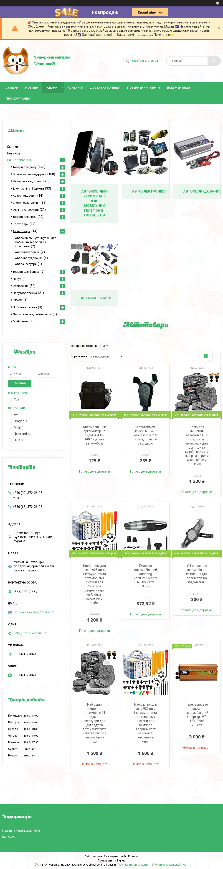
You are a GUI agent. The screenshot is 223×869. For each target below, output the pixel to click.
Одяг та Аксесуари (26, 209)
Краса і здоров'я (24, 195)
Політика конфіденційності (21, 830)
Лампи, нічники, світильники (32, 314)
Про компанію (18, 98)
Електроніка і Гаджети (28, 188)
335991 (17, 300)
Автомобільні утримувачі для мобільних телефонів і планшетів (94, 203)
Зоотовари (20, 224)
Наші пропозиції (19, 160)
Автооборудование (201, 191)
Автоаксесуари (96, 298)
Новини (31, 87)
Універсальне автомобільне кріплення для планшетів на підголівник (197, 574)
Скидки (12, 87)
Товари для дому (24, 167)
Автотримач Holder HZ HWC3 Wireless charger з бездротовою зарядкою (145, 435)
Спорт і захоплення (26, 202)
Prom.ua (133, 856)
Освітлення (20, 286)
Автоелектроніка (149, 191)
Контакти (75, 87)
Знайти (20, 383)
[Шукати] (214, 61)
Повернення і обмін (143, 87)
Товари (51, 87)
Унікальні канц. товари (28, 181)
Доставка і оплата (105, 87)
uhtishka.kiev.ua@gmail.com (34, 612)
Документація (178, 87)
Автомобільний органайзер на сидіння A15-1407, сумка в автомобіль (94, 435)
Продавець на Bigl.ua (111, 860)
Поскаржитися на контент (134, 864)
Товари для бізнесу (26, 271)
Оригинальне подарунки (29, 174)
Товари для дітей (24, 217)
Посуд (17, 278)
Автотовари (21, 231)
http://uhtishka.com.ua (30, 633)
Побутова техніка (25, 293)
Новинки (13, 153)
